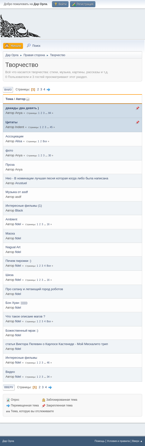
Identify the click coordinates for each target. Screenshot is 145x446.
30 (49, 155)
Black (19, 210)
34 (48, 377)
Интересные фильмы (21, 357)
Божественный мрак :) (22, 330)
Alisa (18, 141)
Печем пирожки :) (18, 261)
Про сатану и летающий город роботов (34, 289)
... (46, 113)
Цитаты (11, 122)
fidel (18, 224)
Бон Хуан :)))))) (16, 303)
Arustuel (21, 183)
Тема (9, 99)
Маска (10, 233)
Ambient (11, 219)
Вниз (8, 89)
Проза (10, 164)
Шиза (9, 275)
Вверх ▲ (137, 441)
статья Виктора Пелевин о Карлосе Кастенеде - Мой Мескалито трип (57, 344)
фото (9, 150)
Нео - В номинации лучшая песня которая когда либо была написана (57, 178)
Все (45, 141)
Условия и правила (118, 441)
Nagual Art (13, 247)
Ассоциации (14, 136)
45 (51, 127)
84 (49, 113)
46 (48, 362)
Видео (10, 372)
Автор (23, 99)
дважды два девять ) (22, 108)
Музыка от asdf (17, 192)
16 (48, 224)
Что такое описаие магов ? (25, 316)
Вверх (8, 387)
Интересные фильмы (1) (24, 205)
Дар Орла (8, 441)
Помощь (100, 441)
